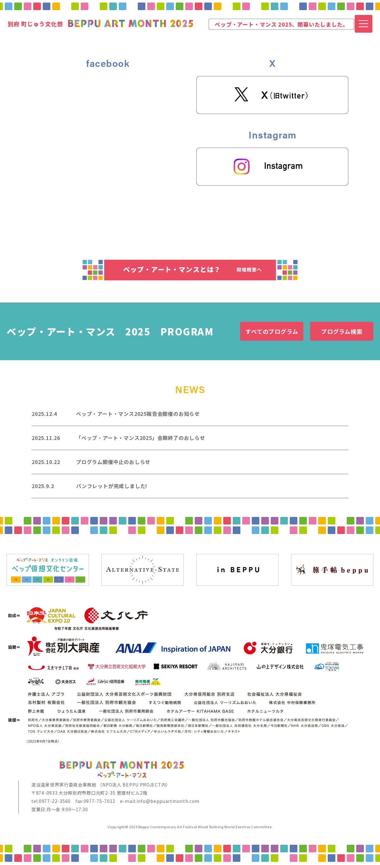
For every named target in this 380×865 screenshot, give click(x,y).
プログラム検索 (342, 331)
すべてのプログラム (271, 331)
